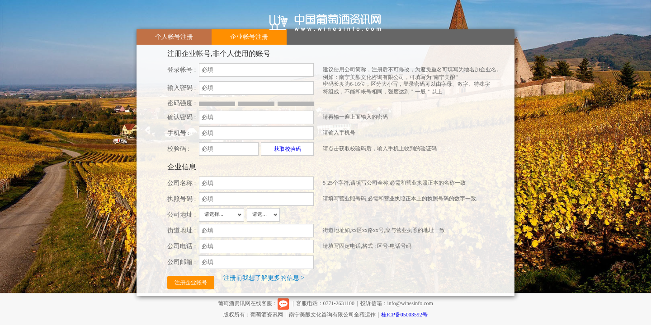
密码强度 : (181, 103)
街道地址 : (181, 230)
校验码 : (178, 148)
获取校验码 (287, 149)
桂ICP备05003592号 (404, 314)
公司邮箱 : (181, 262)
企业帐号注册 (249, 36)
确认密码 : (181, 117)
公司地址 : (181, 214)
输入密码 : (181, 87)
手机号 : (178, 133)
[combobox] (221, 215)
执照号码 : (181, 198)
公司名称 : (181, 183)
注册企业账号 (191, 282)
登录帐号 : (181, 69)
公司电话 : (181, 246)
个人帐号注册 (174, 36)
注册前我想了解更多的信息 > (263, 277)
